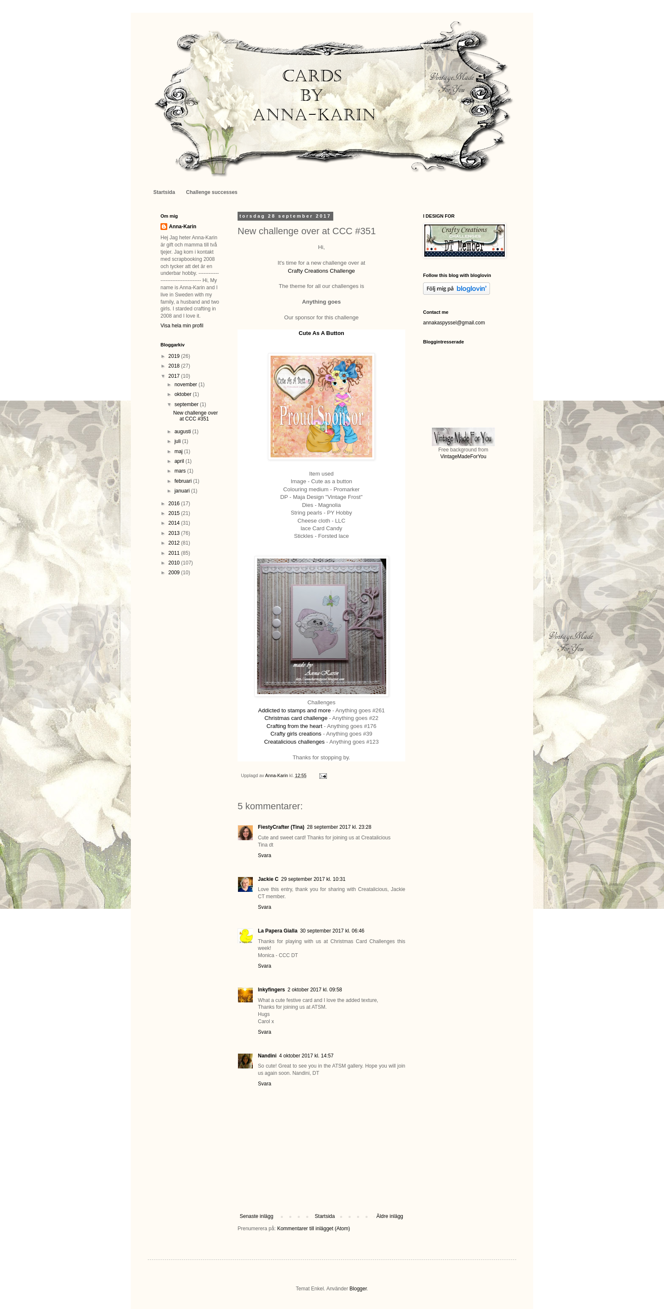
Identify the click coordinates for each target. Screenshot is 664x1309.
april (179, 461)
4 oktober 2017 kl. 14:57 (306, 1056)
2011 (175, 553)
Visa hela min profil (181, 326)
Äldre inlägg (389, 1216)
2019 (175, 356)
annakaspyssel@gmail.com (454, 323)
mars (180, 471)
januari (182, 491)
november (186, 384)
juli (178, 441)
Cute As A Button (321, 333)
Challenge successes (211, 192)
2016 (175, 503)
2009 (175, 573)
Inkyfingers (271, 990)
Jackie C (268, 879)
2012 (175, 543)
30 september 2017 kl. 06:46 (332, 931)
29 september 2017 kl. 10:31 (313, 879)
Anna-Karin (182, 227)
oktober (183, 394)
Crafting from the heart (295, 726)
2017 (175, 376)
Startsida (164, 192)
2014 (175, 523)
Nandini (267, 1056)
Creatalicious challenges (294, 742)
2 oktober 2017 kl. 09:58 (315, 990)
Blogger (358, 1289)
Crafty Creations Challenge (321, 271)
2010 (175, 563)
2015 (175, 513)
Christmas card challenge (295, 718)
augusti (183, 431)
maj (179, 451)
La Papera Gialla (277, 931)
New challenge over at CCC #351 (195, 416)
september (187, 404)
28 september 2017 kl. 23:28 (339, 827)
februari (183, 481)
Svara (264, 855)
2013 (175, 533)
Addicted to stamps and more (295, 710)
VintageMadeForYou (463, 456)
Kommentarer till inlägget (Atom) (313, 1229)
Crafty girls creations (296, 734)
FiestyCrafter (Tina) (281, 827)
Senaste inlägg (256, 1216)
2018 (175, 366)
